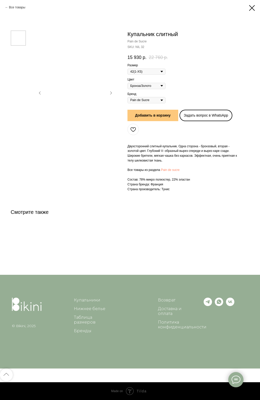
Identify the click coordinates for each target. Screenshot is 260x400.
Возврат (166, 300)
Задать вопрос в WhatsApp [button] (206, 115)
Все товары (17, 7)
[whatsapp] (219, 304)
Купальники (87, 300)
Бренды (82, 330)
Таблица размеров (84, 320)
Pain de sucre (170, 170)
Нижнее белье (89, 308)
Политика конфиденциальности (182, 324)
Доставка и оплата (170, 311)
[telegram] (208, 304)
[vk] (230, 304)
